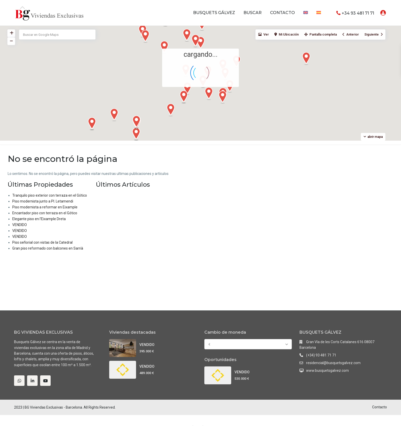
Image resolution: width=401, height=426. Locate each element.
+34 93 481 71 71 (358, 12)
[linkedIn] (32, 380)
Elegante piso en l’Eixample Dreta (39, 219)
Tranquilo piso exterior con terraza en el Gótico (49, 195)
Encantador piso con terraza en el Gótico (44, 213)
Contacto (379, 407)
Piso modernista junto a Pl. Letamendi (42, 201)
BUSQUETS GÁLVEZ (214, 12)
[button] (224, 98)
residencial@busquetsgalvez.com (333, 363)
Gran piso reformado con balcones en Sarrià (47, 248)
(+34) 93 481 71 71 (321, 355)
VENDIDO (19, 225)
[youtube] (45, 380)
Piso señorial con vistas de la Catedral (42, 242)
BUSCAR (252, 12)
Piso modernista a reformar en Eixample (44, 207)
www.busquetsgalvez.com (327, 370)
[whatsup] (19, 380)
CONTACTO (282, 12)
